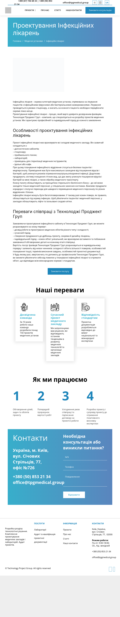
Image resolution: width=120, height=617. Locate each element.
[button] (107, 3)
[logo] (8, 10)
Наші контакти (70, 543)
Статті (66, 538)
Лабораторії (40, 529)
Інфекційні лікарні (55, 41)
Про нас (67, 534)
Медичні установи (33, 41)
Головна (17, 41)
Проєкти (67, 529)
